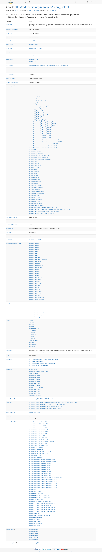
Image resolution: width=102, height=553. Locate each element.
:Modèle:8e (33, 255)
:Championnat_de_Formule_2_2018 (40, 129)
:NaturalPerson (33, 340)
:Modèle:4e (33, 253)
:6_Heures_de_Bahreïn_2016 (38, 431)
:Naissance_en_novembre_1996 (39, 106)
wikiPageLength (11, 78)
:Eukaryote (32, 344)
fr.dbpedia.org (53, 10)
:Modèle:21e (34, 249)
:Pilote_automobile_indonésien (38, 110)
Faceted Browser (80, 2)
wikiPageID (10, 74)
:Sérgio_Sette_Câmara (36, 193)
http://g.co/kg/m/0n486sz (35, 395)
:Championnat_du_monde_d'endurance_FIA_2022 (43, 481)
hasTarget (10, 529)
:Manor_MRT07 (35, 521)
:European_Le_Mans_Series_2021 (39, 497)
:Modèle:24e (34, 273)
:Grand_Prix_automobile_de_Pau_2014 (41, 505)
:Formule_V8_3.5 (35, 165)
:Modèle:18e (34, 245)
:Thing (31, 320)
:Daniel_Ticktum (35, 151)
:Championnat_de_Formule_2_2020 (40, 133)
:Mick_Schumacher (35, 199)
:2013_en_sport (35, 90)
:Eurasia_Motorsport (36, 153)
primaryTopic (11, 543)
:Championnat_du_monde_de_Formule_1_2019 (43, 147)
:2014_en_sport (35, 92)
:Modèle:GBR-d (35, 283)
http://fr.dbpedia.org (34, 10)
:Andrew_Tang (34, 96)
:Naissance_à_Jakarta (36, 108)
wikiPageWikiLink (11, 86)
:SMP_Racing (34, 189)
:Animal (31, 342)
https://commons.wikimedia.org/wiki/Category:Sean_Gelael (43, 359)
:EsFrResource (33, 533)
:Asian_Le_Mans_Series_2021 (38, 453)
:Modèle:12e (34, 243)
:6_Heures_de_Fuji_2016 (37, 435)
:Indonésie (33, 44)
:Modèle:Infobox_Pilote (36, 297)
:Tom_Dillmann (34, 197)
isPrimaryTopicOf (11, 412)
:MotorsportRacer (34, 328)
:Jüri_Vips (33, 175)
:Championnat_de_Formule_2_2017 (40, 127)
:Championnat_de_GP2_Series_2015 (40, 135)
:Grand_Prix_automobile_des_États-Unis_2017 (42, 507)
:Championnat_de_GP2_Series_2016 (40, 137)
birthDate (9, 33)
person (16, 10)
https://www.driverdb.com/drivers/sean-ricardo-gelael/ (42, 363)
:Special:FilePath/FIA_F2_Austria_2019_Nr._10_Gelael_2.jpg (47, 404)
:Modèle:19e (34, 247)
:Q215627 (33, 334)
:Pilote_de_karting (35, 118)
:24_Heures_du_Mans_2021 (38, 421)
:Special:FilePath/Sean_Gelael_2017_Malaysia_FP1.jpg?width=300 (48, 65)
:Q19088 (32, 332)
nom (8, 232)
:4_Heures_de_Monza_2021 (38, 427)
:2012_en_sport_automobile (38, 88)
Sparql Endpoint (91, 2)
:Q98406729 (33, 59)
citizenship (9, 44)
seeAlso (9, 359)
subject (8, 303)
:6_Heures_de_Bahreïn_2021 (38, 433)
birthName (9, 37)
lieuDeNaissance (11, 224)
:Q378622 (33, 61)
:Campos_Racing (35, 102)
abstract (9, 24)
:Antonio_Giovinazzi (36, 447)
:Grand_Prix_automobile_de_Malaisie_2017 (42, 503)
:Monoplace (34, 177)
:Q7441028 (33, 373)
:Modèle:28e (34, 275)
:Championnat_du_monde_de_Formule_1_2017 (43, 145)
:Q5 (31, 336)
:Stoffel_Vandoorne (35, 519)
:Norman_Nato (34, 179)
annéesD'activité (11, 217)
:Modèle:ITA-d (34, 287)
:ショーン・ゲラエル (36, 387)
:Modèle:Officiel (35, 261)
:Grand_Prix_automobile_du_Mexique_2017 (42, 511)
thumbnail (9, 65)
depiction (9, 402)
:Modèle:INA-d (34, 285)
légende (9, 228)
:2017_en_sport (35, 94)
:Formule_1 (34, 161)
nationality (9, 55)
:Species (32, 346)
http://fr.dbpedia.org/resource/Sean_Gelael (42, 7)
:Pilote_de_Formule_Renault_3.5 (39, 114)
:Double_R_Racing (35, 203)
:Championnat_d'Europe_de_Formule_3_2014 (42, 125)
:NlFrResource (33, 529)
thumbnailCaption (11, 69)
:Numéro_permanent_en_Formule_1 (40, 515)
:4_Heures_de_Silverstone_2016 (39, 429)
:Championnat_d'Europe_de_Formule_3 (41, 122)
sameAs (9, 369)
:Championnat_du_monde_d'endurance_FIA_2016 (43, 143)
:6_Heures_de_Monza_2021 (38, 437)
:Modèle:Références (36, 265)
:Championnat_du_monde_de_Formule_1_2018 (43, 485)
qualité (9, 239)
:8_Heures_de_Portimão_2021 (38, 445)
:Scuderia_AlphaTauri (36, 191)
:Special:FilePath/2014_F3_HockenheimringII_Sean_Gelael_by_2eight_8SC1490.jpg (53, 402)
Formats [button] (32, 2)
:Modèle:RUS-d (35, 291)
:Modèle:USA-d (34, 293)
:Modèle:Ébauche (35, 267)
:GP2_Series (34, 167)
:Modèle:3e (33, 251)
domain (9, 48)
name (8, 416)
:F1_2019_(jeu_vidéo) (36, 499)
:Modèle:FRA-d (34, 281)
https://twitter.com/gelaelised (36, 361)
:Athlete (31, 326)
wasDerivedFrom (11, 398)
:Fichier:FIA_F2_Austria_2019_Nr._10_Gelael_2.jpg (44, 211)
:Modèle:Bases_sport (36, 277)
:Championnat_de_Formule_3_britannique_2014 (43, 207)
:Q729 (32, 338)
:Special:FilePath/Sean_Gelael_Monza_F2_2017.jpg (44, 408)
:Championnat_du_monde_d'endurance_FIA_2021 (43, 479)
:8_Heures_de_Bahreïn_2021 (38, 443)
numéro (9, 236)
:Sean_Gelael (33, 369)
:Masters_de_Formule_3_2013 (38, 205)
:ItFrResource (33, 537)
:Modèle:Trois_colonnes (37, 299)
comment (9, 350)
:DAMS (32, 149)
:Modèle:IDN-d (34, 295)
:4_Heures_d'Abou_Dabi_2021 (38, 423)
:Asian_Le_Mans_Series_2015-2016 (40, 100)
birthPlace (9, 40)
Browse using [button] (22, 2)
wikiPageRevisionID (12, 82)
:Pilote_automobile (35, 48)
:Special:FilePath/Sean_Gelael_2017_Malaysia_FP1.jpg (45, 406)
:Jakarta (33, 40)
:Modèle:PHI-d (34, 289)
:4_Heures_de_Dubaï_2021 (38, 425)
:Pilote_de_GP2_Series (37, 116)
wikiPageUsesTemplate (13, 243)
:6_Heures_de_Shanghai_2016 (38, 439)
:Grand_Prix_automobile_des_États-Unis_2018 (42, 509)
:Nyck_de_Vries (35, 181)
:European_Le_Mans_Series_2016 (39, 155)
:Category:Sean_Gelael (38, 371)
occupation (9, 59)
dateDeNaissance (12, 221)
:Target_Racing (34, 195)
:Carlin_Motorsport (35, 104)
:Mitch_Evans (34, 201)
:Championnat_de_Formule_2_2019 (40, 131)
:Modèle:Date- (34, 257)
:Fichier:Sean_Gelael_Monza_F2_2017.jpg (41, 213)
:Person (31, 322)
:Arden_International (36, 98)
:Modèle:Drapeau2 (35, 279)
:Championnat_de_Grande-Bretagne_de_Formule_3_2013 (45, 141)
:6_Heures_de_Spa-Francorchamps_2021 (41, 441)
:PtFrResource (33, 531)
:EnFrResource (33, 535)
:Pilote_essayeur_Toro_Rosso (38, 120)
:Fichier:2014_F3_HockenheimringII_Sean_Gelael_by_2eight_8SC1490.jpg (49, 209)
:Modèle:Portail (34, 263)
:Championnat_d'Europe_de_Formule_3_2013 (42, 124)
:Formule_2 (34, 163)
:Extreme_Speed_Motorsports (38, 157)
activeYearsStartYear (12, 29)
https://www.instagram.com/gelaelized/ (38, 365)
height (8, 52)
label (8, 355)
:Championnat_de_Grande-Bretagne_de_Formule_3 (44, 139)
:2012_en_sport (35, 86)
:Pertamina (33, 183)
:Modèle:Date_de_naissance (38, 259)
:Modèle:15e (34, 269)
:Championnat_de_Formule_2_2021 (40, 471)
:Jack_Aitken (34, 171)
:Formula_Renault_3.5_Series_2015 (40, 159)
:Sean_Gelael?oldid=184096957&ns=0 (41, 398)
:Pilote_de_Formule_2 (36, 112)
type (8, 320)
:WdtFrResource (34, 539)
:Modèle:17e (34, 271)
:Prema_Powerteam (36, 187)
